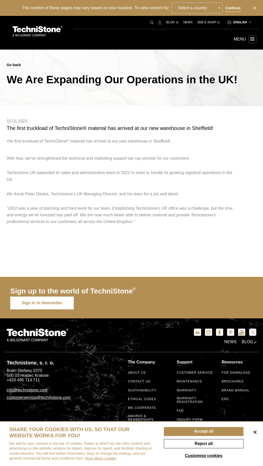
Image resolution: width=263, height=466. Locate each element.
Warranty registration (190, 400)
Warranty (186, 390)
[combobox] (197, 8)
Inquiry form (190, 419)
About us (137, 372)
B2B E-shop (209, 22)
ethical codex (142, 399)
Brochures (233, 381)
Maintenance (189, 381)
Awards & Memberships (141, 417)
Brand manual (236, 390)
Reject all (204, 443)
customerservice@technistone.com (39, 397)
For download (236, 372)
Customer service (195, 372)
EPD (225, 399)
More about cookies (100, 458)
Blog (172, 22)
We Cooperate (142, 408)
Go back (14, 65)
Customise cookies (203, 455)
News (188, 22)
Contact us (139, 381)
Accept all (203, 431)
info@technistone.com (27, 390)
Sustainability (142, 390)
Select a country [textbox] (193, 8)
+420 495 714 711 (23, 380)
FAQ (180, 410)
